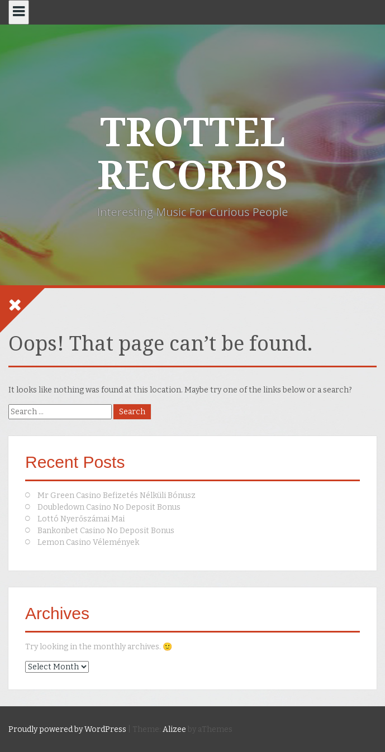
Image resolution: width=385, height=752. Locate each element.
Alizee (174, 729)
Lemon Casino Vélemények (88, 542)
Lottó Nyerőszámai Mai (81, 519)
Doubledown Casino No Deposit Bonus (108, 507)
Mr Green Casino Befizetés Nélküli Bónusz (116, 495)
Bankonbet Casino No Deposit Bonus (105, 530)
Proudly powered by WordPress (67, 729)
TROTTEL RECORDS (192, 154)
